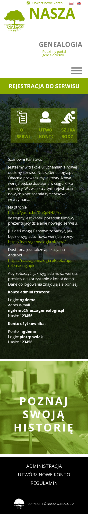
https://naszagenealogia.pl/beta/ (37, 241)
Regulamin (44, 483)
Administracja (44, 466)
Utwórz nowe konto (44, 474)
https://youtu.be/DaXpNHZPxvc (35, 212)
